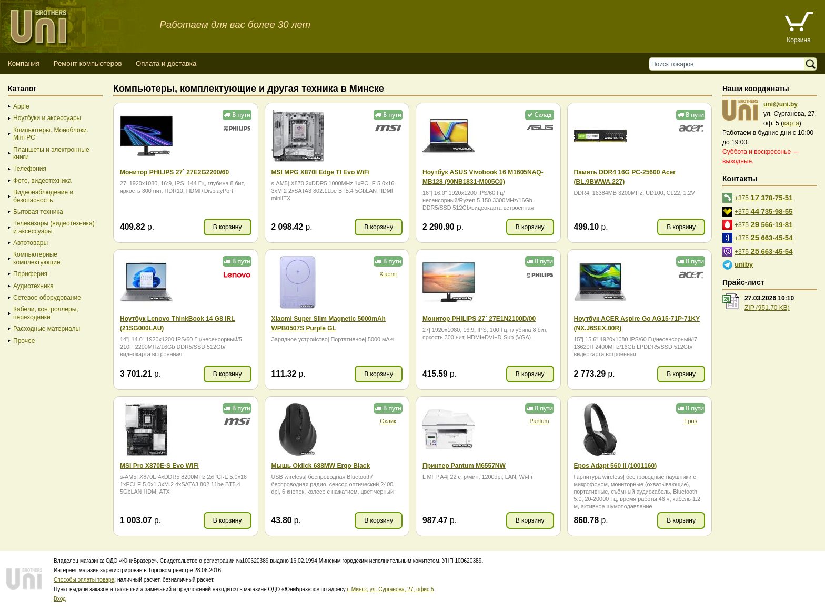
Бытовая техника (38, 211)
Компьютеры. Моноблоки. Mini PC (50, 133)
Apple (21, 106)
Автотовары (30, 243)
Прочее (24, 341)
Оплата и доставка (166, 63)
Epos (690, 421)
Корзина (799, 40)
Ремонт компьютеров (88, 63)
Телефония (29, 168)
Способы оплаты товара (84, 580)
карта (791, 123)
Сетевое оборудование (47, 297)
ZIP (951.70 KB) (767, 307)
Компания (23, 63)
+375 (764, 197)
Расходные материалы (46, 328)
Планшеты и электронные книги (51, 153)
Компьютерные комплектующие (37, 258)
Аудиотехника (33, 286)
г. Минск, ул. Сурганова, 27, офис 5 (390, 589)
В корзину (227, 227)
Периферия (30, 274)
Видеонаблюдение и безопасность (43, 196)
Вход (60, 599)
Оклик (388, 421)
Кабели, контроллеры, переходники (45, 313)
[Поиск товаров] (729, 64)
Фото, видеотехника (42, 180)
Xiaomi (388, 274)
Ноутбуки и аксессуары (47, 118)
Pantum (539, 421)
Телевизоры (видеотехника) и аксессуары (54, 227)
